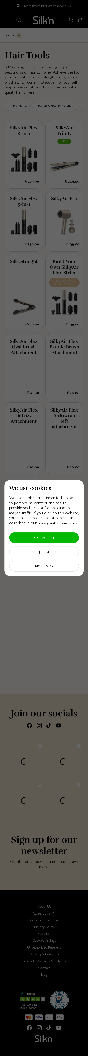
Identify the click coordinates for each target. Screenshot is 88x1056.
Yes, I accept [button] (44, 537)
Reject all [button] (44, 552)
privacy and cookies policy (57, 523)
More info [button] (44, 566)
